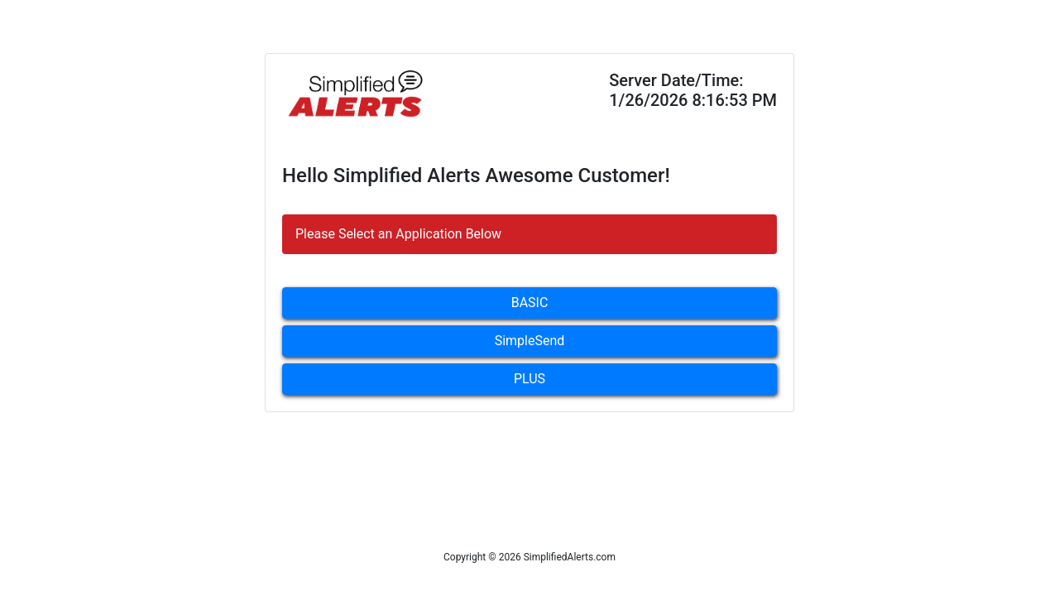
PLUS (529, 379)
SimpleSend (530, 340)
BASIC (530, 302)
